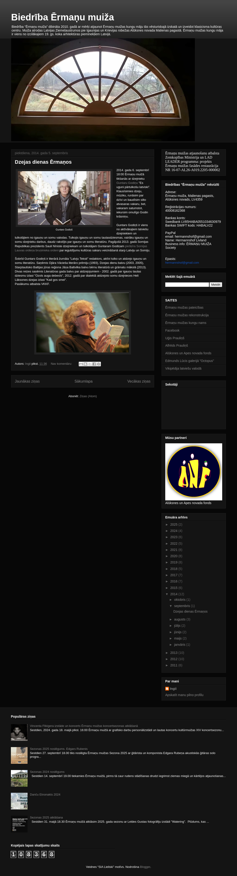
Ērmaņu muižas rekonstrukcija (187, 315)
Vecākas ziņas (138, 381)
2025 (174, 524)
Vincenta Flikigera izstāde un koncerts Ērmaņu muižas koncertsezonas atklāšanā (84, 726)
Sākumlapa (84, 381)
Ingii (173, 689)
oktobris (180, 599)
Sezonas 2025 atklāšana (46, 817)
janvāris (180, 644)
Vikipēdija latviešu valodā (183, 368)
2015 (174, 588)
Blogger (145, 867)
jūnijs (178, 632)
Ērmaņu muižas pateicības (184, 307)
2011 (174, 665)
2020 (174, 556)
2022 (174, 543)
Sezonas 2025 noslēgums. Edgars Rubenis (58, 749)
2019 (174, 562)
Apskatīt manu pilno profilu (184, 695)
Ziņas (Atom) (88, 396)
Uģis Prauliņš (174, 338)
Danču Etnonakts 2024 (45, 794)
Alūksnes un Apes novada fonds (188, 353)
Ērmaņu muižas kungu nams (185, 323)
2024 (174, 531)
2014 (174, 594)
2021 (174, 550)
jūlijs (177, 625)
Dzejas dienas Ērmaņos (43, 162)
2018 (174, 569)
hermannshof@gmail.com (182, 262)
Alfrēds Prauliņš (176, 345)
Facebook (172, 330)
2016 (174, 581)
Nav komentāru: (62, 363)
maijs (178, 638)
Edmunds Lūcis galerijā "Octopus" (189, 361)
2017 (174, 575)
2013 (174, 653)
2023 (174, 537)
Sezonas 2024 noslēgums (47, 772)
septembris (182, 606)
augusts (180, 619)
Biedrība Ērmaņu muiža (62, 17)
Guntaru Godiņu (127, 183)
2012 (174, 659)
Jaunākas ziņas (27, 381)
